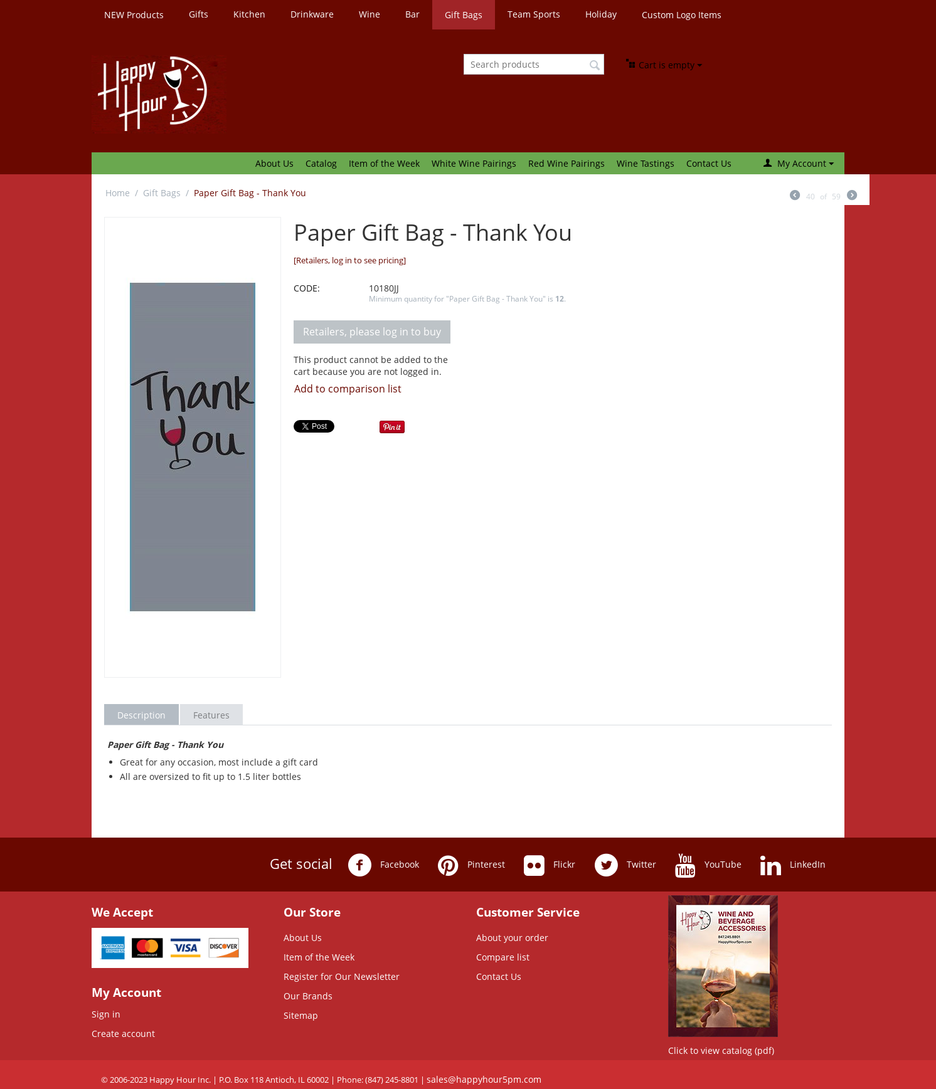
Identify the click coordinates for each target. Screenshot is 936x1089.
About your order (512, 938)
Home (117, 193)
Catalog (321, 163)
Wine (369, 14)
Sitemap (301, 1015)
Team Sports (534, 14)
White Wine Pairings (474, 163)
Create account (123, 1033)
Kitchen (249, 14)
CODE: (307, 288)
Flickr (549, 865)
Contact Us (708, 163)
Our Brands (308, 996)
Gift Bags (463, 15)
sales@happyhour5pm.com (484, 1079)
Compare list (502, 957)
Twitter (625, 865)
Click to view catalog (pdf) (721, 1050)
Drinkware (312, 14)
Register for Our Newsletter (342, 976)
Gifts (198, 14)
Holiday (601, 14)
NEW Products (134, 15)
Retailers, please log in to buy (372, 332)
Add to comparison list (348, 389)
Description (141, 715)
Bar (412, 14)
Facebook (383, 865)
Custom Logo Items (681, 15)
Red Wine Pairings (566, 163)
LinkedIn (793, 865)
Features (211, 715)
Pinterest (471, 865)
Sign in (106, 1014)
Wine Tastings (645, 163)
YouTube (708, 865)
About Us (274, 163)
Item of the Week (384, 163)
